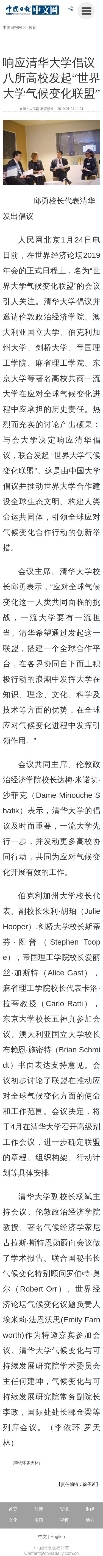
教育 (32, 27)
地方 (90, 1520)
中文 (42, 1536)
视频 (64, 1520)
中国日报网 (12, 27)
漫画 (38, 1520)
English (58, 1536)
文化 (13, 1520)
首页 (13, 1509)
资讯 (64, 1509)
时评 (38, 1509)
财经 (90, 1509)
